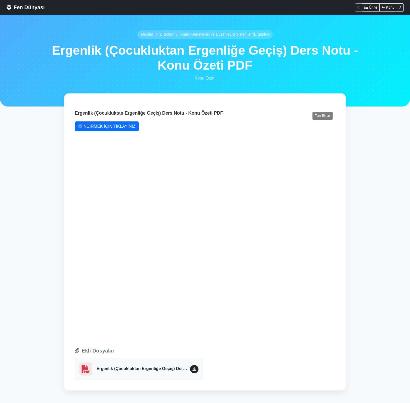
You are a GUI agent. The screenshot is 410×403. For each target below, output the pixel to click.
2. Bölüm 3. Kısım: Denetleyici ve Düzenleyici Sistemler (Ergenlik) (214, 34)
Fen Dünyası (25, 7)
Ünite (371, 7)
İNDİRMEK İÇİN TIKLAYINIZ (106, 126)
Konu (388, 7)
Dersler (147, 34)
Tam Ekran (322, 115)
